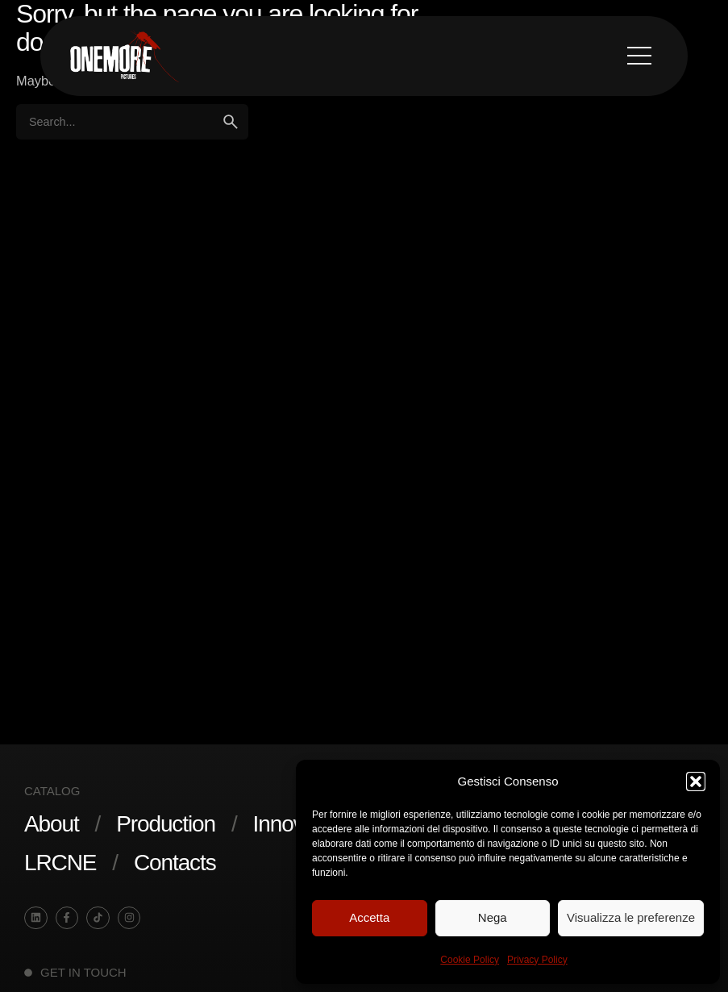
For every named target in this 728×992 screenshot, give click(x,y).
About (51, 823)
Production (165, 823)
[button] (696, 781)
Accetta (369, 917)
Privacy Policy (537, 959)
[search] (230, 122)
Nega (492, 917)
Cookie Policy (469, 959)
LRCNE (60, 862)
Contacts (175, 862)
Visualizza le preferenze (631, 917)
